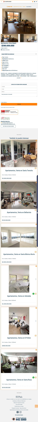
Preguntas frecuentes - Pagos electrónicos (19, 408)
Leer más (18, 77)
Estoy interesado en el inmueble (19, 95)
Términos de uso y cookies (19, 406)
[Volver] (2, 1)
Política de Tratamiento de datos (10, 107)
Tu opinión (37, 210)
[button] (19, 54)
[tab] (19, 54)
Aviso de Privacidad (19, 404)
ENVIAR (19, 104)
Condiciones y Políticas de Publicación (19, 401)
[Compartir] (36, 1)
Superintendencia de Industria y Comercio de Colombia (19, 409)
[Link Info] (19, 173)
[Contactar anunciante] (36, 168)
